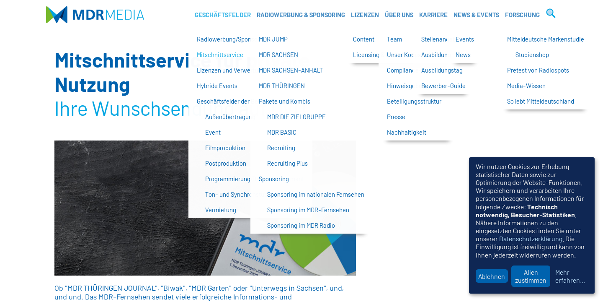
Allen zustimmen (530, 276)
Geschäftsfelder (223, 14)
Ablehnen (491, 276)
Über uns (399, 14)
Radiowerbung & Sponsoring (301, 14)
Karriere (433, 14)
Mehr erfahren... (570, 276)
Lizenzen (365, 14)
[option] (205, 208)
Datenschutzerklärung (530, 238)
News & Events (476, 14)
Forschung (522, 14)
